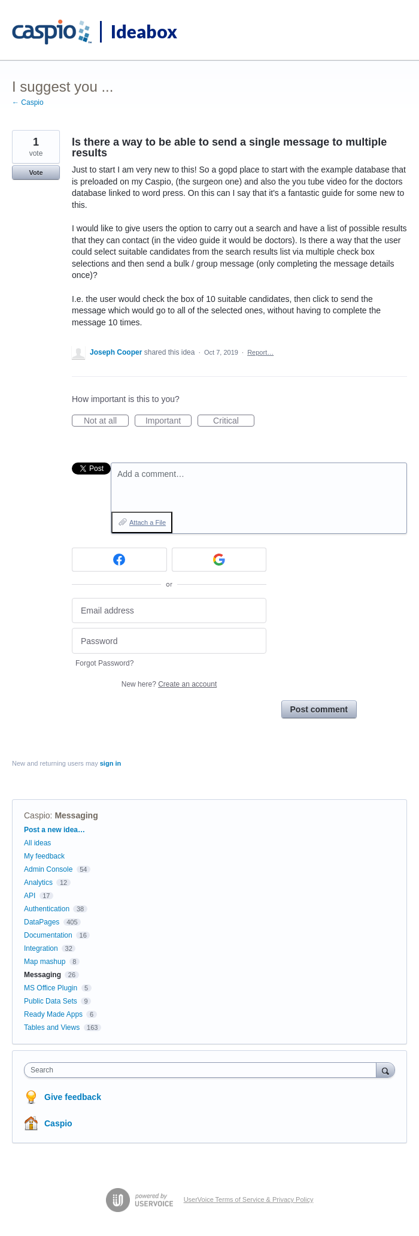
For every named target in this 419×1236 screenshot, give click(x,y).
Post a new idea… (54, 830)
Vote (35, 172)
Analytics (38, 882)
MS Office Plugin (50, 988)
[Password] (169, 641)
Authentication (46, 909)
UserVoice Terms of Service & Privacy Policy (249, 1199)
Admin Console (48, 869)
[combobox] (203, 1070)
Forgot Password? (104, 663)
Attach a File (147, 522)
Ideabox (144, 31)
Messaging (76, 815)
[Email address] (169, 611)
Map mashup (44, 961)
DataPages (41, 922)
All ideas (37, 843)
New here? (169, 684)
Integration (41, 948)
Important (168, 421)
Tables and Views (52, 1027)
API (29, 896)
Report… (260, 352)
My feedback (44, 856)
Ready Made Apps (53, 1014)
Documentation (48, 935)
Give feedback (72, 1097)
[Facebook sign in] (119, 560)
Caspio (37, 815)
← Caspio (28, 102)
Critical (233, 421)
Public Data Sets (50, 1001)
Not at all (106, 421)
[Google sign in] (219, 560)
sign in (110, 763)
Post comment (319, 709)
